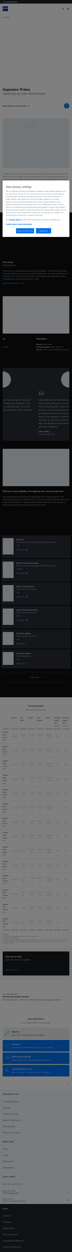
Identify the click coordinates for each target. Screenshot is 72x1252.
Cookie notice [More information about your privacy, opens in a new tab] (11, 224)
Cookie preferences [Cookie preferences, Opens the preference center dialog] (25, 231)
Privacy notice (15, 219)
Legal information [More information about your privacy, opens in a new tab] (24, 224)
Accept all (44, 231)
